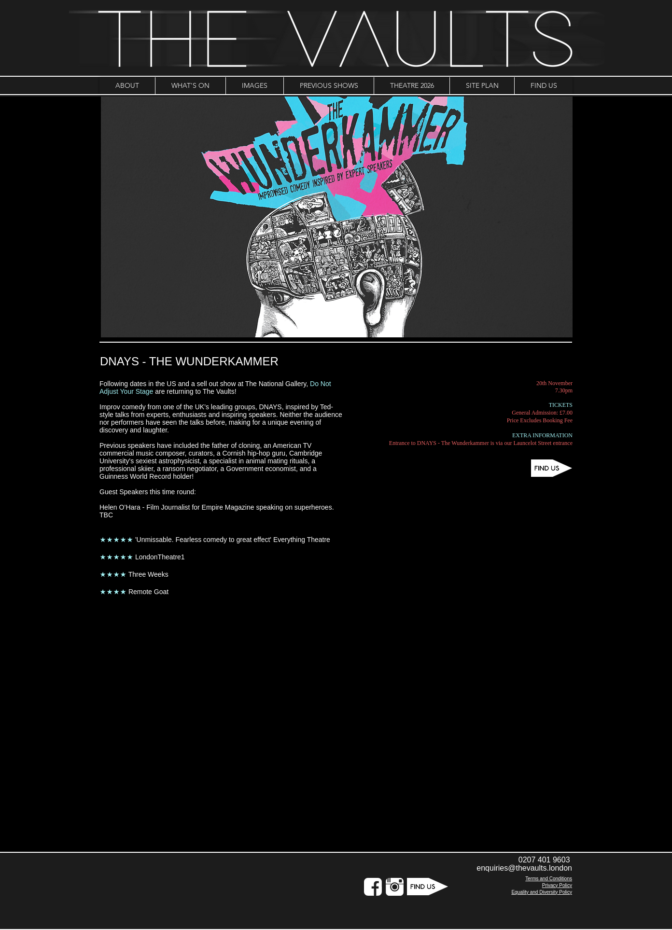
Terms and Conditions (548, 878)
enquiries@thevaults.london (524, 868)
